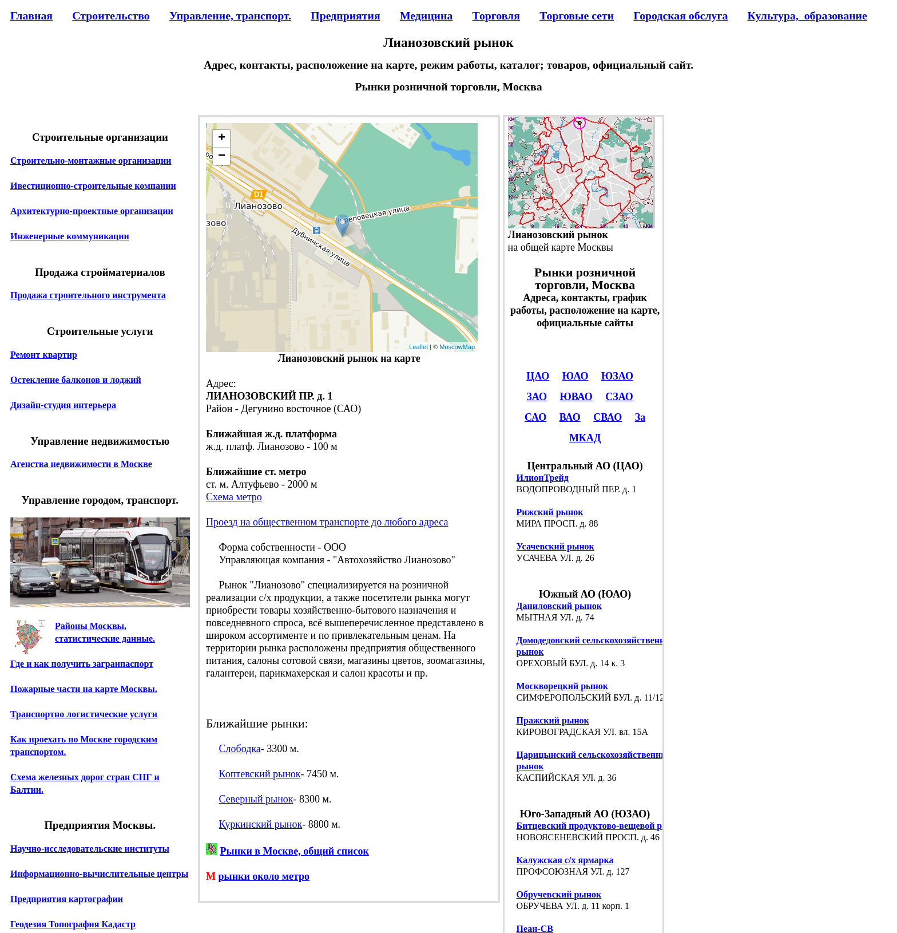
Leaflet (418, 346)
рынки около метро (264, 876)
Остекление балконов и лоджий (75, 380)
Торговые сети (576, 15)
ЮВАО (575, 396)
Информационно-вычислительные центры (99, 874)
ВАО (570, 417)
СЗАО (619, 396)
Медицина (426, 15)
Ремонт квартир (43, 354)
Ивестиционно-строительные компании (93, 186)
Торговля (496, 15)
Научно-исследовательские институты (89, 848)
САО (535, 417)
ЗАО (536, 396)
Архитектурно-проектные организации (91, 211)
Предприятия (345, 15)
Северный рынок (256, 799)
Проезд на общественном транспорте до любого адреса (327, 522)
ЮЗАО (617, 376)
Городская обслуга (680, 15)
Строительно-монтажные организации (91, 160)
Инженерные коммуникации (69, 236)
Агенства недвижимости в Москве (81, 464)
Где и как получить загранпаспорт (81, 664)
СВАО (607, 417)
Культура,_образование (807, 15)
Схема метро (234, 497)
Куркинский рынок (261, 824)
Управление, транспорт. (230, 15)
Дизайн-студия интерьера (63, 405)
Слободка (240, 748)
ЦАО (537, 376)
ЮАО (575, 376)
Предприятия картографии (66, 899)
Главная (31, 15)
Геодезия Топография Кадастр (73, 924)
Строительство (110, 15)
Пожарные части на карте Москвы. (83, 689)
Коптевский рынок (260, 774)
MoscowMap (457, 346)
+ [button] (221, 138)
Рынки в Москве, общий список (294, 851)
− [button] (221, 156)
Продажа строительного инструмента (88, 295)
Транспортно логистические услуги (83, 714)
